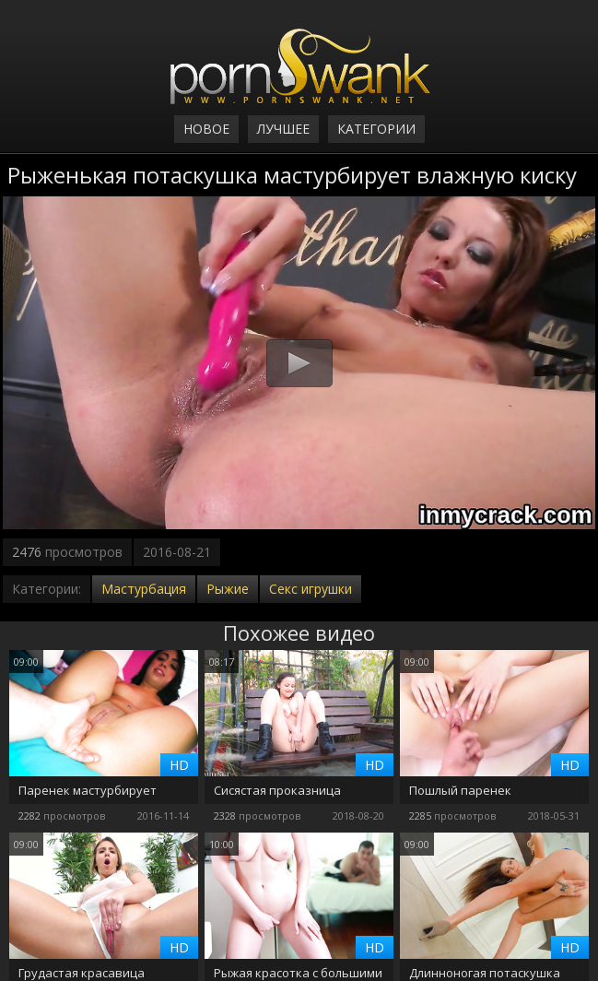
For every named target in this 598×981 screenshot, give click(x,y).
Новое (206, 128)
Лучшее (283, 128)
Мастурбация (143, 588)
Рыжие (227, 588)
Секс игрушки (310, 588)
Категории (376, 128)
